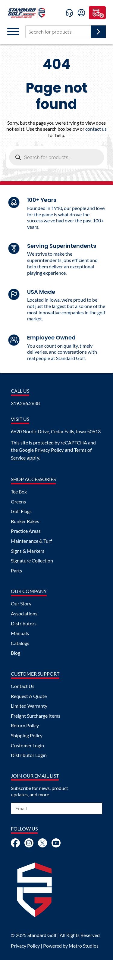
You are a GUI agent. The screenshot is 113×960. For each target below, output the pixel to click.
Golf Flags (21, 511)
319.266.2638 (25, 403)
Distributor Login (29, 755)
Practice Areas (26, 531)
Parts (16, 570)
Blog (15, 653)
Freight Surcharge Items (35, 716)
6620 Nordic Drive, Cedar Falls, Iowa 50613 (56, 431)
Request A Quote (29, 696)
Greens (18, 501)
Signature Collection (32, 560)
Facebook (15, 842)
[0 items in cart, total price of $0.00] (97, 12)
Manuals (20, 633)
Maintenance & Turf (31, 541)
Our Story (21, 603)
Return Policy (25, 725)
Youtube (56, 842)
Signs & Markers (27, 551)
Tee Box (19, 491)
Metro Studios (84, 946)
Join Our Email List (35, 775)
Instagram (28, 842)
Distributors (23, 623)
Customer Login (27, 745)
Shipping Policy (26, 735)
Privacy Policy (49, 450)
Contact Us (22, 686)
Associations (24, 613)
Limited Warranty (29, 706)
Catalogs (20, 643)
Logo (34, 890)
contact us (96, 129)
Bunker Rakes (25, 521)
